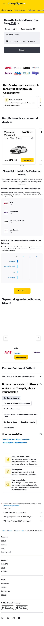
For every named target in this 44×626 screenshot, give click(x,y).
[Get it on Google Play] (7, 607)
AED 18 (12, 23)
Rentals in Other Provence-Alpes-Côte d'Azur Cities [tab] (21, 415)
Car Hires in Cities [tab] (10, 422)
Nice (22, 530)
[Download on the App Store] (21, 607)
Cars (3, 530)
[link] (22, 291)
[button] (4, 3)
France (16, 530)
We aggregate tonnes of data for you (23, 516)
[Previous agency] (6, 338)
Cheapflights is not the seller (23, 512)
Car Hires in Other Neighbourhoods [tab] (17, 403)
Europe (9, 530)
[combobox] (11, 29)
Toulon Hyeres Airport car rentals (15, 443)
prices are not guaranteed (11, 505)
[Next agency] (38, 338)
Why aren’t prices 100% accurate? (23, 521)
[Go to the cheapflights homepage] (16, 3)
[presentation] (18, 23)
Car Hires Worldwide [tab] (11, 409)
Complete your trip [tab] (28, 422)
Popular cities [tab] (9, 427)
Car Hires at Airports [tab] (11, 398)
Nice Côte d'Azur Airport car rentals (16, 439)
